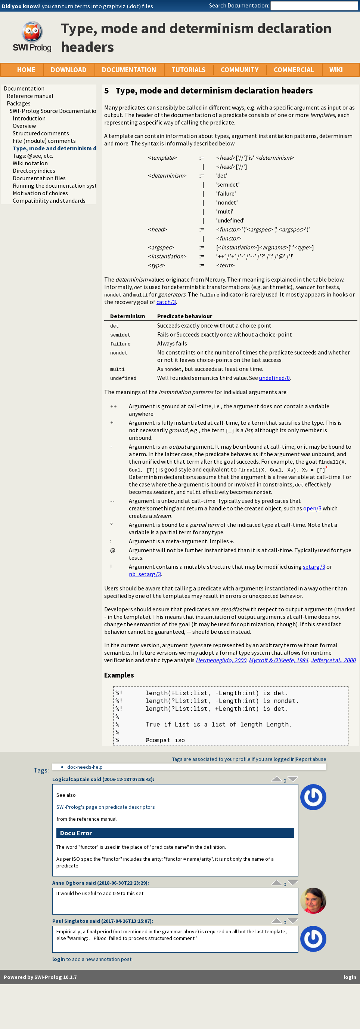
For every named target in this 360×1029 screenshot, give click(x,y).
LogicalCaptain (71, 779)
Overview (24, 125)
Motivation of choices (40, 193)
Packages (19, 103)
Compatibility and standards (49, 200)
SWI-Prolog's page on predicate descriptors (105, 807)
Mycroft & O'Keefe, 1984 (278, 660)
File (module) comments (44, 140)
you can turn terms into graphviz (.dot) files (97, 6)
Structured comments (41, 133)
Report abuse (311, 759)
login (58, 959)
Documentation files (39, 178)
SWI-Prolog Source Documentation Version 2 (67, 110)
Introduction (29, 118)
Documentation (24, 88)
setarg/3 (314, 566)
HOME (26, 69)
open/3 (312, 508)
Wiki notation (30, 163)
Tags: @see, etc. (33, 155)
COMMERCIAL (294, 69)
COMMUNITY (239, 69)
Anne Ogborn (68, 882)
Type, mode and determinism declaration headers (80, 148)
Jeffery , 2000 (333, 660)
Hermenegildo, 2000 (221, 660)
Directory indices (34, 170)
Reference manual (30, 95)
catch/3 (166, 301)
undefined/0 (274, 377)
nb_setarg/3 (145, 574)
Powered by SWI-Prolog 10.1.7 (40, 977)
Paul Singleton (70, 921)
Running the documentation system (59, 185)
